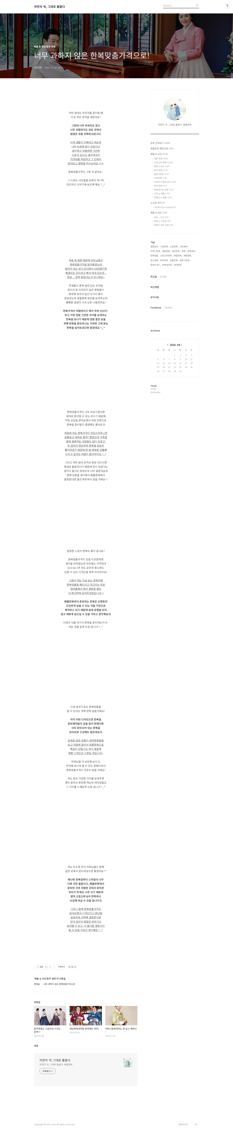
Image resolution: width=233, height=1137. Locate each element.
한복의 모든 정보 (163, 224)
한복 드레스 (162, 166)
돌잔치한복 (161, 174)
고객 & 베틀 (162, 193)
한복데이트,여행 (164, 189)
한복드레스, (155, 264)
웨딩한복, (176, 251)
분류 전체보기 (160, 143)
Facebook (155, 307)
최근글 (153, 276)
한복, (184, 251)
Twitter (168, 307)
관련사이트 (183, 1124)
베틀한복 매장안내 (161, 148)
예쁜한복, (187, 255)
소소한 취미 (157, 202)
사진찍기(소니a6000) (165, 207)
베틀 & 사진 (159, 154)
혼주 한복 (161, 170)
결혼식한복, (185, 260)
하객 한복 (160, 185)
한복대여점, (167, 264)
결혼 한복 (161, 158)
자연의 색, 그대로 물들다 (49, 6)
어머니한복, (155, 251)
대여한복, (178, 264)
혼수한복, (154, 260)
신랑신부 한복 (163, 162)
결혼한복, (166, 251)
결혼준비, (154, 246)
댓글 (36, 1045)
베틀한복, (178, 255)
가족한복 (160, 178)
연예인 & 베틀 (163, 197)
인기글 (163, 276)
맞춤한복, (174, 260)
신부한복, (184, 246)
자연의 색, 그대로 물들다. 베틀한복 (55, 1064)
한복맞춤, (154, 255)
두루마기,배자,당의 (165, 181)
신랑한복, (174, 246)
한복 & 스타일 (162, 221)
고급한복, (164, 246)
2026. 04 (175, 345)
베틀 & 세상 (158, 212)
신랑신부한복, (166, 255)
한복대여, (191, 251)
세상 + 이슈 (161, 217)
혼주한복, (164, 260)
